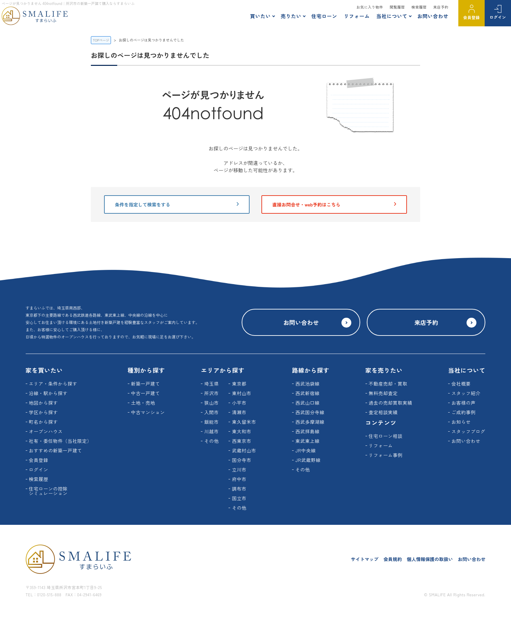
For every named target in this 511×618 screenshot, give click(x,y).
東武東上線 (307, 441)
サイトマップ (364, 559)
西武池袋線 (307, 383)
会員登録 (471, 17)
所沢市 (211, 393)
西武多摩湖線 (309, 421)
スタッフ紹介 (465, 393)
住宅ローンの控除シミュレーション (48, 491)
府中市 (239, 479)
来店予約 (440, 7)
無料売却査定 (383, 393)
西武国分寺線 (309, 412)
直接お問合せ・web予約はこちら (334, 204)
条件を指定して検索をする (177, 204)
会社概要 (461, 383)
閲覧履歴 (397, 7)
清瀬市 (239, 412)
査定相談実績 (383, 412)
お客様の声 (463, 402)
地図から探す (43, 402)
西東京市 (241, 441)
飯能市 (211, 421)
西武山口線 (307, 402)
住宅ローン (324, 16)
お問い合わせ (432, 16)
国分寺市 (241, 460)
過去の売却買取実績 (390, 402)
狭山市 (211, 402)
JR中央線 (305, 450)
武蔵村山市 (244, 450)
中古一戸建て (145, 393)
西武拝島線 (307, 431)
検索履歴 (419, 7)
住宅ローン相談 (386, 436)
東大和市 (241, 431)
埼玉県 (211, 383)
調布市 (239, 488)
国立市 (239, 498)
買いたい (260, 16)
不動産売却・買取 (388, 383)
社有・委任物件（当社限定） (60, 441)
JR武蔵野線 (308, 460)
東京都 (239, 383)
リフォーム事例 (386, 455)
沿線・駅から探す (48, 393)
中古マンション (148, 412)
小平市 (239, 402)
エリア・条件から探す (53, 383)
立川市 (239, 469)
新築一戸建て (145, 383)
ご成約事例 (463, 412)
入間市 (211, 412)
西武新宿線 (307, 393)
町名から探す (43, 421)
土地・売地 (143, 402)
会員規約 (392, 559)
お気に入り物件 (370, 7)
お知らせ (461, 421)
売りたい (291, 16)
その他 (211, 441)
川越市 (211, 431)
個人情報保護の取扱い (430, 559)
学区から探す (43, 412)
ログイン (498, 17)
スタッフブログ (468, 431)
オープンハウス (46, 431)
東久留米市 (244, 421)
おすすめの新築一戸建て (55, 450)
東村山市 (241, 393)
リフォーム (357, 16)
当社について (392, 16)
